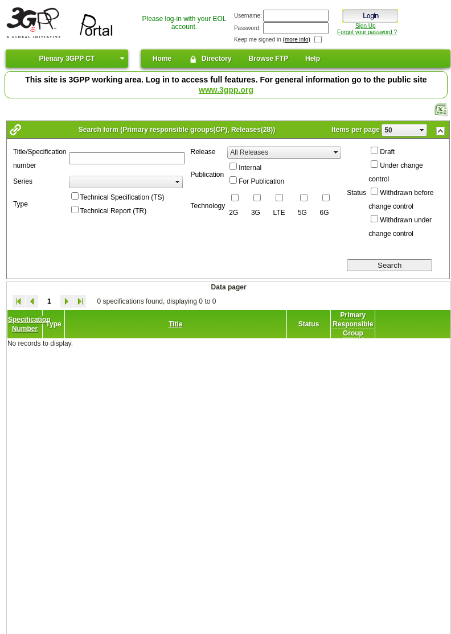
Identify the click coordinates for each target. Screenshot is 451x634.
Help (312, 59)
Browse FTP (268, 59)
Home (162, 59)
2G (233, 213)
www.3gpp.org (226, 89)
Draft (387, 152)
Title (175, 324)
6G (324, 213)
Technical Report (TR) (113, 211)
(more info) (296, 39)
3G (255, 213)
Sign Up (365, 26)
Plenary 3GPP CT (67, 59)
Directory (209, 59)
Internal (250, 168)
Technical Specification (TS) (122, 197)
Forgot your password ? (367, 32)
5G (302, 213)
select (422, 130)
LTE (279, 213)
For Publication (261, 181)
